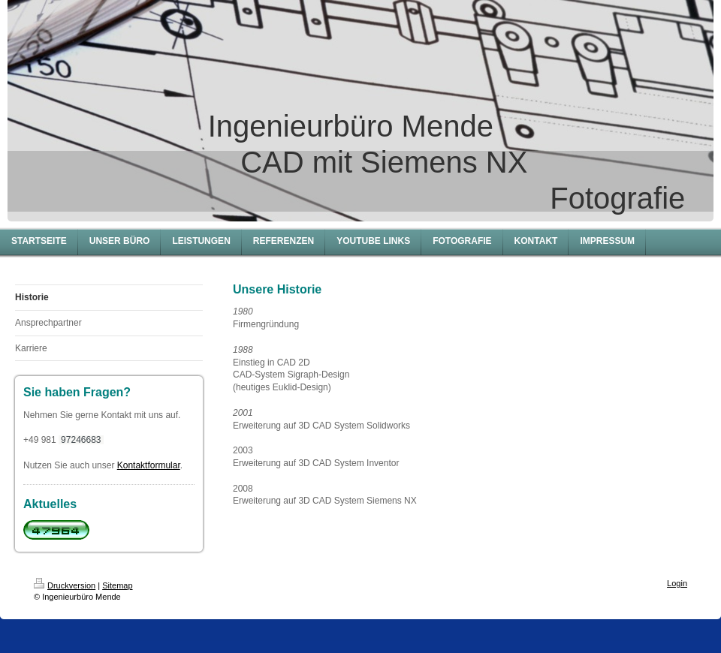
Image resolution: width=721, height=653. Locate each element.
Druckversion (64, 585)
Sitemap (117, 585)
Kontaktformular (148, 465)
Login (677, 583)
